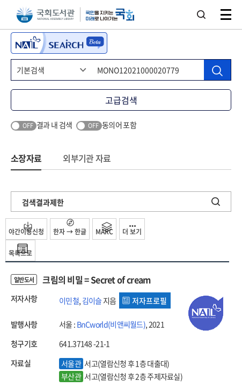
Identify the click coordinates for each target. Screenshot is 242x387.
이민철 (69, 300)
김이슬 (92, 300)
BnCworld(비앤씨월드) (111, 324)
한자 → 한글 (69, 227)
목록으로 (20, 250)
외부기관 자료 (87, 158)
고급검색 (121, 100)
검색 (201, 14)
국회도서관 (45, 14)
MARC (104, 228)
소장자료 (26, 158)
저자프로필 (144, 300)
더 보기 (132, 230)
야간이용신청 (26, 228)
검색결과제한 (43, 202)
